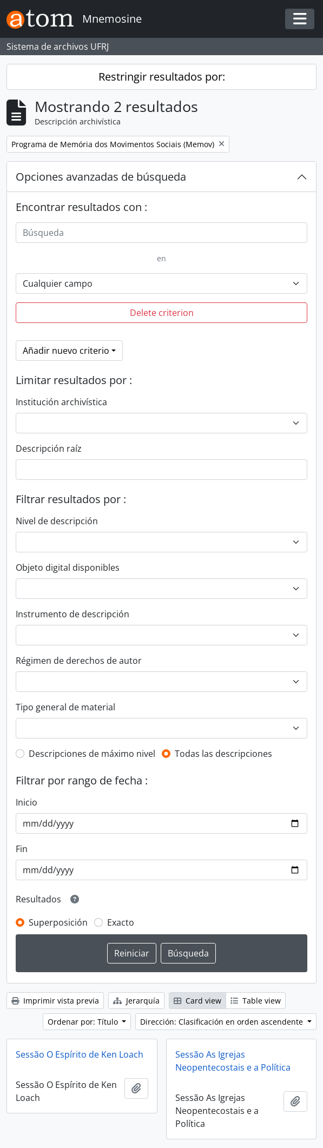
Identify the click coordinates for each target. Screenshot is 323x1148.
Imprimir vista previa (55, 1000)
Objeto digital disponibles (68, 567)
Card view (197, 1000)
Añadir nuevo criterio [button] (66, 351)
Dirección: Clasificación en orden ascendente (222, 1022)
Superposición (58, 922)
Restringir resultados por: (161, 76)
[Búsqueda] (161, 232)
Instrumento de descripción (72, 614)
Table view (255, 1000)
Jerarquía (136, 1000)
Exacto (120, 922)
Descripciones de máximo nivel (92, 754)
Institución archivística (61, 402)
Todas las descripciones (223, 754)
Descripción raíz (49, 448)
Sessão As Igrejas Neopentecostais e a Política (233, 1060)
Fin (22, 849)
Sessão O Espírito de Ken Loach (79, 1054)
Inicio (26, 802)
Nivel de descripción (57, 521)
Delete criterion (162, 313)
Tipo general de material (65, 707)
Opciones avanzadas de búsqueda (101, 176)
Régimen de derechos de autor (79, 661)
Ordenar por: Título (84, 1022)
